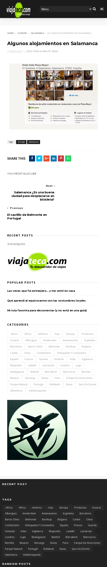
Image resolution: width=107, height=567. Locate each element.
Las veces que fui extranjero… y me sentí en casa (41, 272)
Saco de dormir (88, 365)
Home (10, 33)
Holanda (59, 340)
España (14, 340)
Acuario (14, 321)
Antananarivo (70, 321)
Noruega (30, 359)
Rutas (69, 365)
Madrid (34, 353)
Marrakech (51, 353)
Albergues (31, 321)
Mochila (86, 353)
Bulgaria (86, 328)
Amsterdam (50, 321)
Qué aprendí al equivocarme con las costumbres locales (46, 282)
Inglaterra (87, 340)
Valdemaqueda (37, 372)
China (27, 334)
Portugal (38, 365)
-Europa (22, 33)
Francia (29, 340)
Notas (44, 359)
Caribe (14, 334)
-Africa (14, 315)
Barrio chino (35, 328)
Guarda (43, 340)
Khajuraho (16, 347)
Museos (14, 359)
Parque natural (18, 365)
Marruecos (69, 353)
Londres (65, 347)
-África (27, 315)
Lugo (78, 347)
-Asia (57, 315)
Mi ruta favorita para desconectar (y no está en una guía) (47, 291)
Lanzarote (48, 347)
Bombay (71, 328)
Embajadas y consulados (71, 334)
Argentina (89, 321)
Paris (57, 359)
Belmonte (54, 328)
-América (42, 315)
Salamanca (37, 33)
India (73, 340)
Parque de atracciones (79, 359)
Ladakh (32, 347)
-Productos (87, 315)
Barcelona (16, 328)
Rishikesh (54, 365)
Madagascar (17, 353)
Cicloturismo (44, 334)
